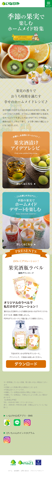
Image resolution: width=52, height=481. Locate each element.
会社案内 (16, 470)
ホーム (10, 470)
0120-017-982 (13, 402)
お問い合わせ (25, 470)
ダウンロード (26, 364)
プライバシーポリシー (37, 470)
